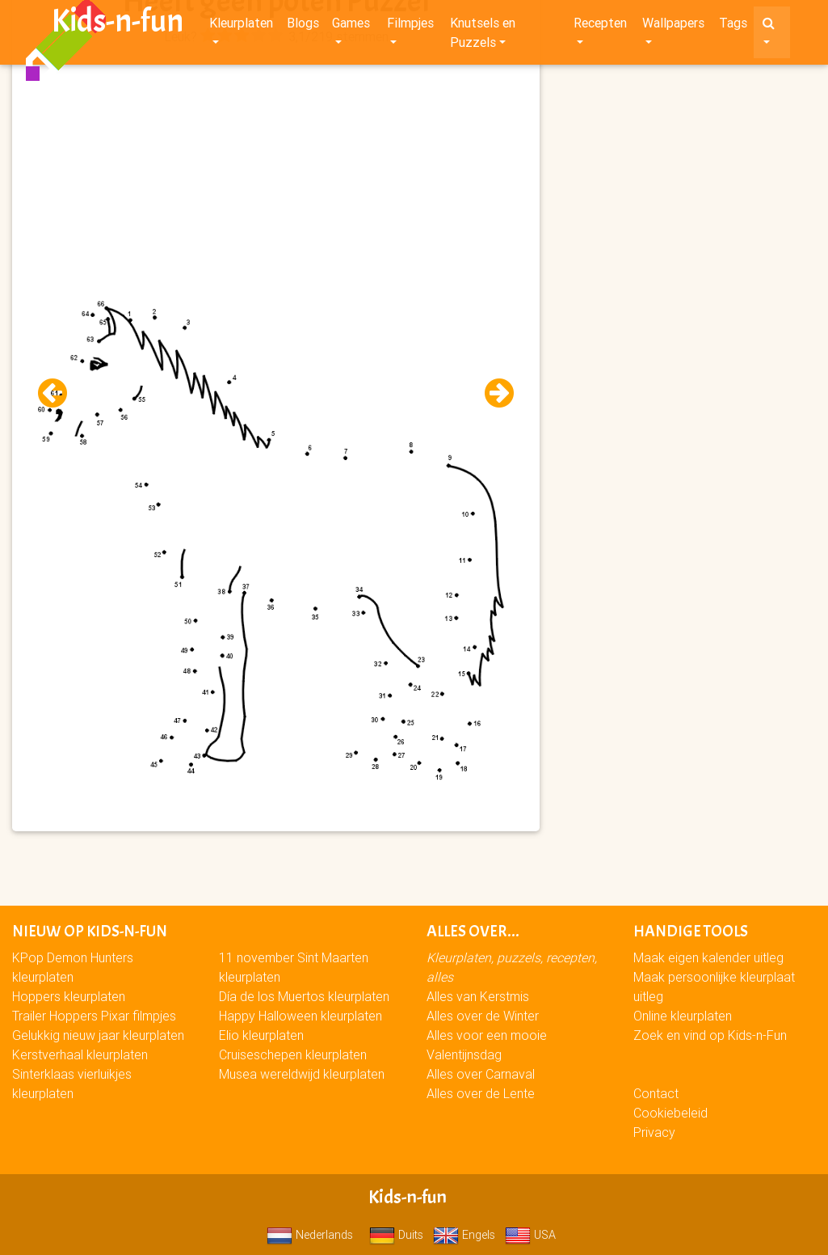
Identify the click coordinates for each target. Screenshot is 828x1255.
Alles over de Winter (483, 1016)
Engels (464, 1235)
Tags (733, 26)
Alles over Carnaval (481, 1074)
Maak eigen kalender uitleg (708, 957)
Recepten (600, 26)
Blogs (303, 26)
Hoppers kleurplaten (68, 996)
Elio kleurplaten (261, 1035)
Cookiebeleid (670, 1113)
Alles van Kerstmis (478, 996)
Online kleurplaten (682, 1016)
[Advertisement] (275, 162)
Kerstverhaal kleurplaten (80, 1054)
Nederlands (310, 1235)
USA (530, 1235)
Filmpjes (410, 26)
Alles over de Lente (481, 1093)
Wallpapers (673, 26)
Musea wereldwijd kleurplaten (302, 1074)
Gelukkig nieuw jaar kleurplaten (98, 1035)
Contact (656, 1093)
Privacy (654, 1132)
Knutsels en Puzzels (482, 35)
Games (351, 26)
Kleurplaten (241, 26)
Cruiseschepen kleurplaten (293, 1054)
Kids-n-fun (117, 24)
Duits (396, 1235)
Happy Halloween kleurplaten (300, 1016)
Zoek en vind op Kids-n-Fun (710, 1035)
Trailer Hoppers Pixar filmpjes (94, 1016)
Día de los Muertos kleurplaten (304, 996)
